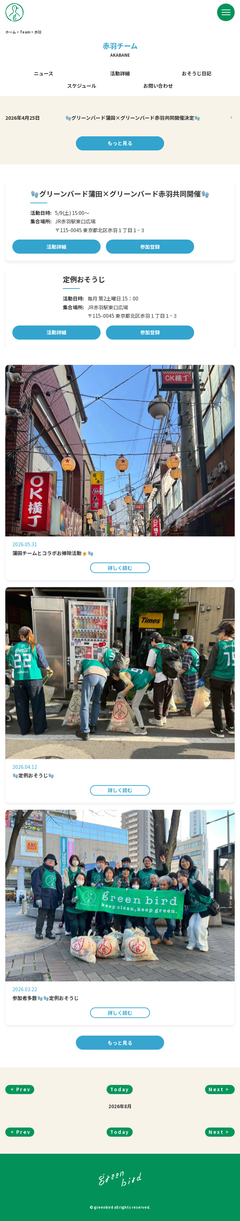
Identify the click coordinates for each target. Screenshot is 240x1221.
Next (216, 1123)
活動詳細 (120, 73)
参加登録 (150, 246)
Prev (23, 1123)
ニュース (43, 73)
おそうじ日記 (196, 73)
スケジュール (81, 85)
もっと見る (120, 143)
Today (119, 1123)
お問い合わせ (158, 85)
